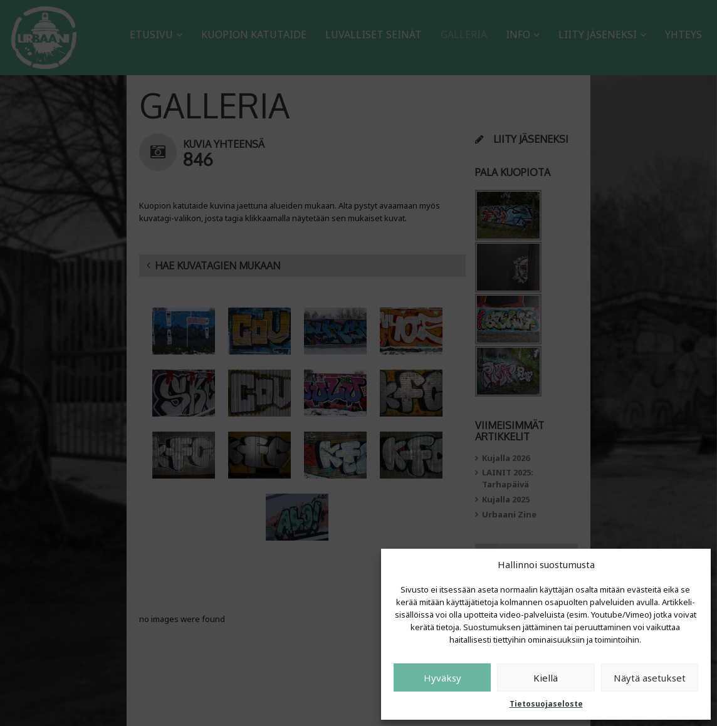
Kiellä (545, 678)
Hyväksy (442, 678)
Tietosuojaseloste (546, 703)
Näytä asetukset (650, 678)
